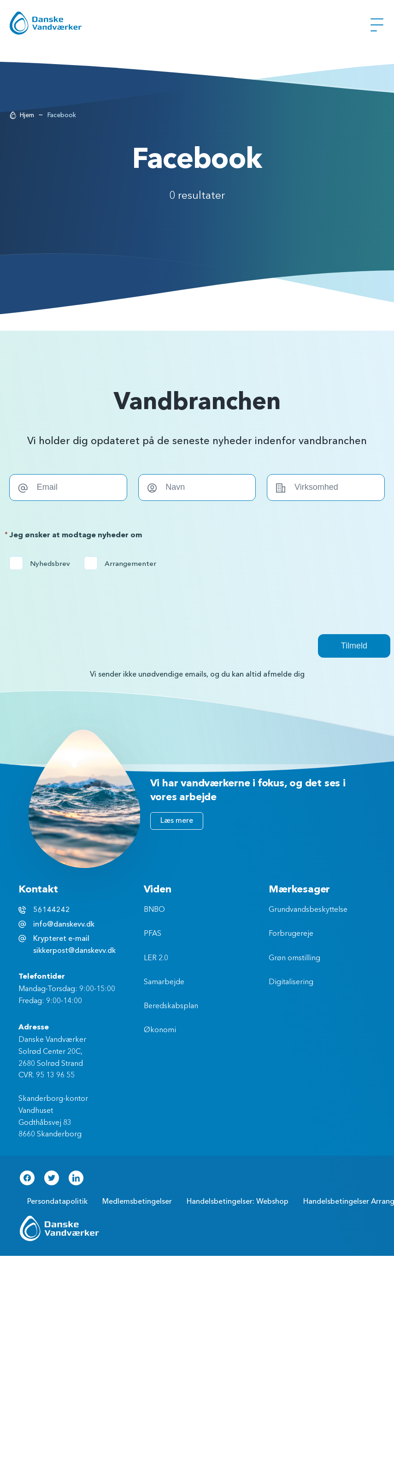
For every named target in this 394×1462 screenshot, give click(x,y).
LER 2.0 (156, 958)
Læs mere (176, 820)
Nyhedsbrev (42, 563)
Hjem (27, 115)
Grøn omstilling (294, 958)
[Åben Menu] (377, 25)
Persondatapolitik (57, 1201)
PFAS (152, 934)
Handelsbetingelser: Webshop (237, 1201)
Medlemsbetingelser (137, 1201)
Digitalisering (291, 982)
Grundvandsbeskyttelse (308, 910)
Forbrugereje (291, 934)
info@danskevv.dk (63, 924)
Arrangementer (123, 563)
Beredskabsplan (171, 1006)
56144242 (51, 910)
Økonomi (160, 1030)
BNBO (154, 910)
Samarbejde (164, 982)
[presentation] (79, 597)
